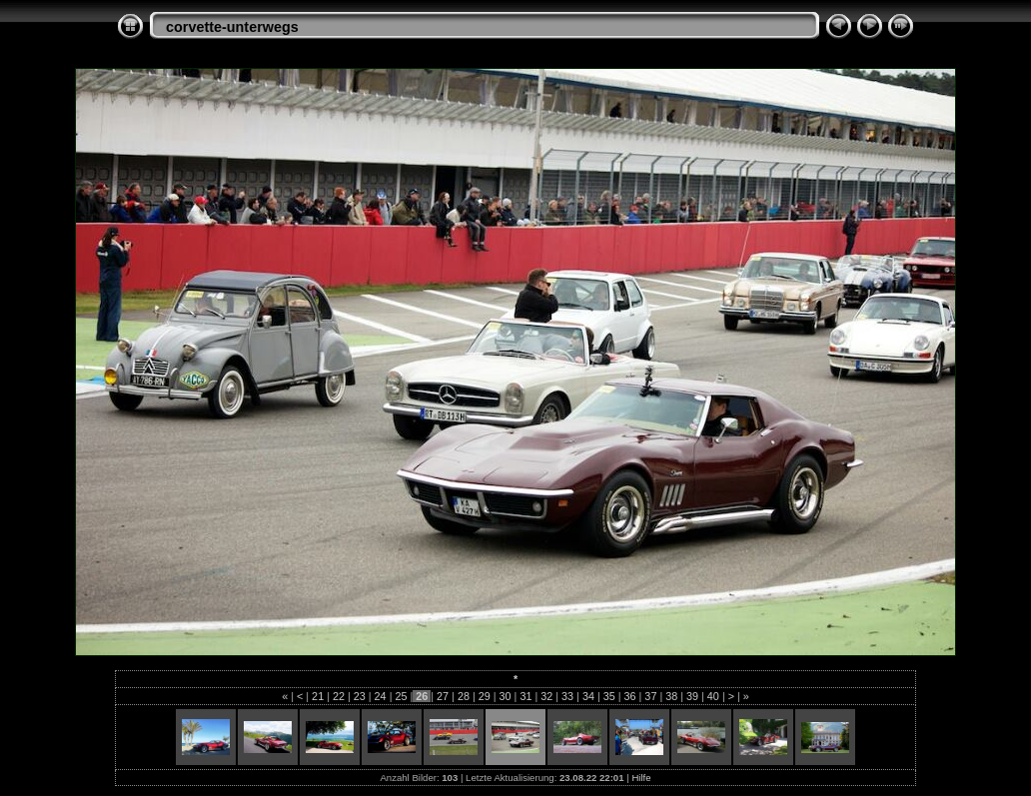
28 (464, 696)
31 (525, 696)
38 (671, 696)
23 (360, 696)
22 (339, 696)
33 (567, 696)
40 (713, 696)
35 (609, 696)
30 (506, 696)
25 (401, 696)
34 (588, 696)
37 (650, 696)
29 (485, 696)
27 (443, 696)
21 (318, 696)
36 (630, 696)
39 (692, 696)
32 (546, 696)
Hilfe (640, 777)
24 (381, 696)
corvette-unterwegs (232, 27)
